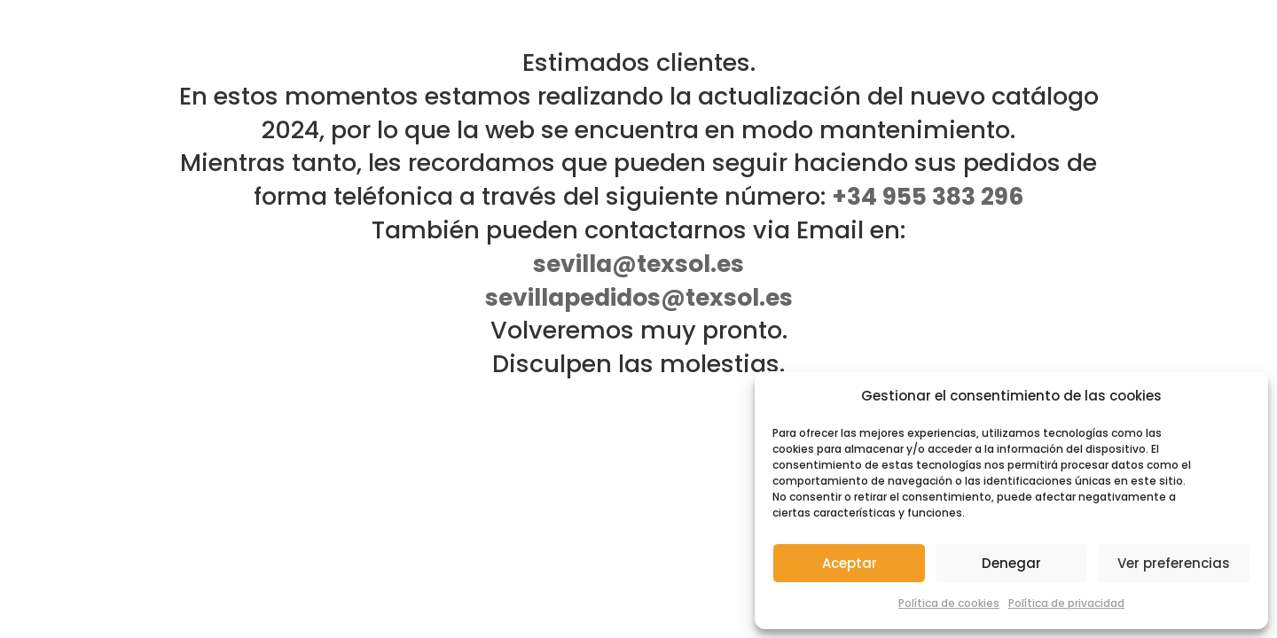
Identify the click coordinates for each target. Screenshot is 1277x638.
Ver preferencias (1173, 563)
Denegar (1011, 563)
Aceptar (849, 563)
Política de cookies (948, 603)
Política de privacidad (1066, 603)
